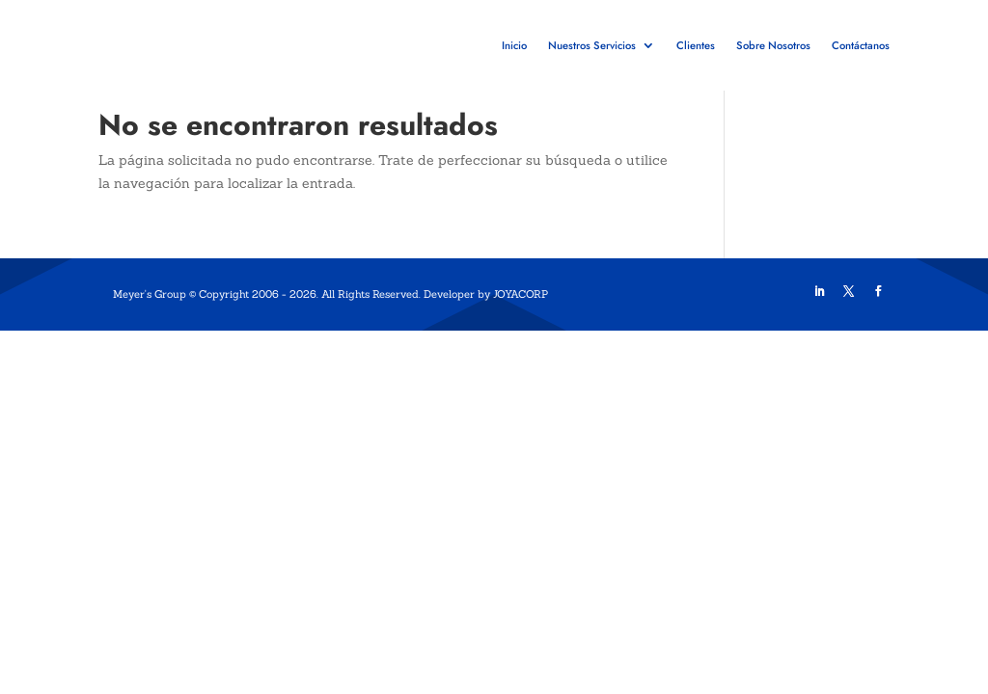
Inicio (514, 45)
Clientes (695, 45)
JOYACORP (520, 329)
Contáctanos (861, 45)
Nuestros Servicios (592, 45)
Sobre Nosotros (773, 45)
